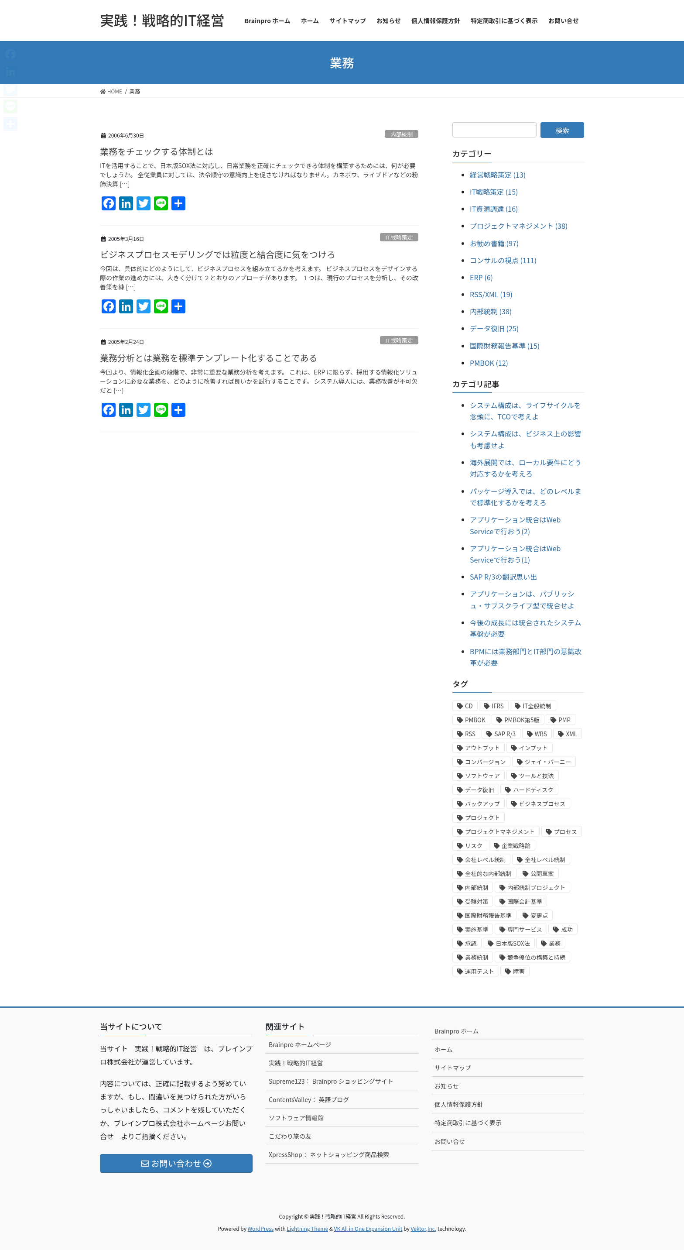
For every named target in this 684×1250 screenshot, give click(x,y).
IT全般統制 (537, 706)
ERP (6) (481, 277)
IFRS (497, 706)
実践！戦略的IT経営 (296, 1062)
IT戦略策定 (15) (494, 191)
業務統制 (476, 957)
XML (571, 734)
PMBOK (475, 720)
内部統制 (401, 134)
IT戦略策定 (399, 237)
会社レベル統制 (485, 859)
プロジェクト (482, 818)
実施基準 (476, 929)
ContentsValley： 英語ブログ (309, 1099)
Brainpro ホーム (456, 1031)
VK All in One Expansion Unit (368, 1228)
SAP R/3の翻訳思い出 (503, 576)
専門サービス (524, 929)
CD (469, 706)
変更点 (539, 915)
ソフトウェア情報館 (296, 1117)
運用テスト (479, 971)
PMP (564, 720)
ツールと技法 (536, 776)
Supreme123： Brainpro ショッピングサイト (331, 1081)
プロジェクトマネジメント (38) (519, 225)
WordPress (261, 1228)
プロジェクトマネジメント (500, 832)
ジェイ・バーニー (548, 762)
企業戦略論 (516, 845)
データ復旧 (479, 790)
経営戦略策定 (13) (498, 174)
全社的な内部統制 (488, 873)
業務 (555, 943)
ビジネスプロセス (542, 804)
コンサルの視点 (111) (503, 260)
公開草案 (542, 873)
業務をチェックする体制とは (156, 151)
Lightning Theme (307, 1228)
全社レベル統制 (545, 859)
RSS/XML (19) (491, 294)
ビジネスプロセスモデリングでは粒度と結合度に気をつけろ (217, 254)
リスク (473, 845)
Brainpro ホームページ (300, 1044)
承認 (471, 943)
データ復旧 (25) (494, 328)
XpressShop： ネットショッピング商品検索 (329, 1154)
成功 (567, 929)
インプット (533, 748)
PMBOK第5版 (522, 720)
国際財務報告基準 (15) (505, 345)
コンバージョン (485, 762)
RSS (470, 734)
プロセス (565, 832)
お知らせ (446, 1086)
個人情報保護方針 (458, 1104)
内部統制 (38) (491, 311)
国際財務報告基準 (488, 915)
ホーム (443, 1049)
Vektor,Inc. (423, 1228)
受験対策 (476, 901)
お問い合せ (449, 1141)
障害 (519, 971)
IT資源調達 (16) (494, 208)
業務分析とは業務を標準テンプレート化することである (209, 357)
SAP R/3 (505, 734)
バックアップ (482, 804)
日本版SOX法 (513, 943)
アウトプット (482, 748)
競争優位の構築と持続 (536, 957)
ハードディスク (533, 790)
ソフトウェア (482, 776)
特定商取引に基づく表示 (468, 1122)
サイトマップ (452, 1067)
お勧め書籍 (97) (494, 243)
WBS (541, 734)
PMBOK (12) (489, 362)
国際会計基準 (524, 901)
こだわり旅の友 (290, 1136)
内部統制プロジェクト (536, 887)
